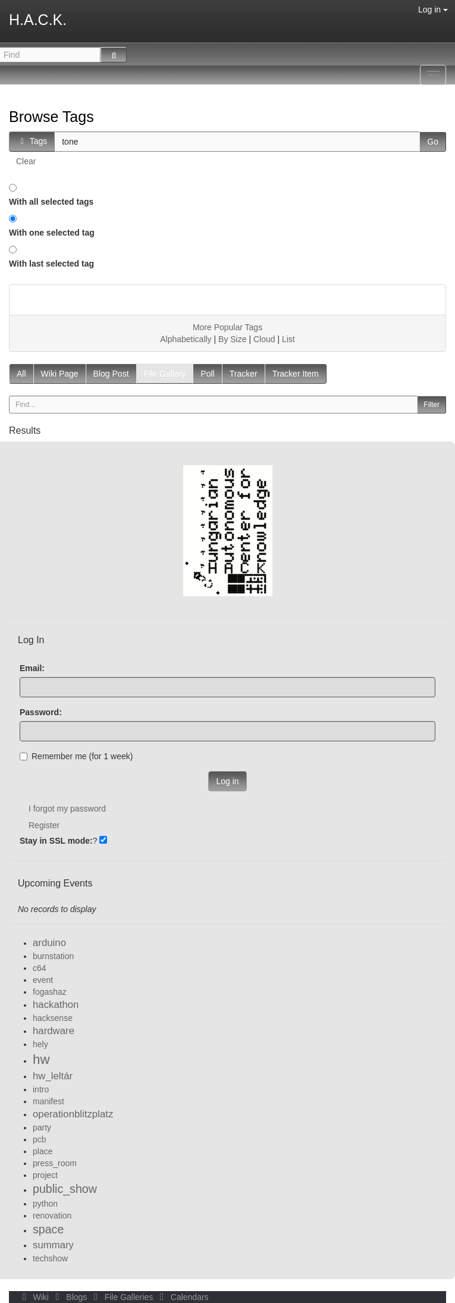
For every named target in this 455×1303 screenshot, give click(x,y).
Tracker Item (295, 373)
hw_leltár (53, 1076)
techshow (50, 1258)
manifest (48, 1101)
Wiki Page (60, 373)
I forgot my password (67, 808)
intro (41, 1089)
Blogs (70, 1297)
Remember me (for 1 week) (76, 756)
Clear (26, 161)
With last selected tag (51, 263)
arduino (49, 942)
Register (44, 825)
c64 (39, 968)
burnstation (53, 956)
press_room (55, 1163)
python (45, 1203)
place (42, 1151)
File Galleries (122, 1297)
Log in (433, 9)
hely (40, 1044)
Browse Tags (51, 116)
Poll (207, 373)
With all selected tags (51, 201)
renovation (52, 1215)
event (43, 980)
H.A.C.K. (38, 19)
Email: (32, 668)
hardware (53, 1030)
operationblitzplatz (73, 1114)
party (42, 1127)
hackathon (56, 1004)
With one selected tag (52, 232)
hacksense (53, 1018)
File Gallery (165, 373)
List (288, 339)
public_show (65, 1188)
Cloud (264, 339)
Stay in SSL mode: (56, 840)
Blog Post (111, 373)
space (48, 1229)
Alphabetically (185, 339)
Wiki (34, 1297)
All (21, 373)
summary (53, 1245)
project (45, 1175)
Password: (41, 712)
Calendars (181, 1297)
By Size (232, 339)
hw (41, 1059)
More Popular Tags (227, 327)
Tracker (244, 373)
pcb (39, 1139)
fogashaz (50, 992)
